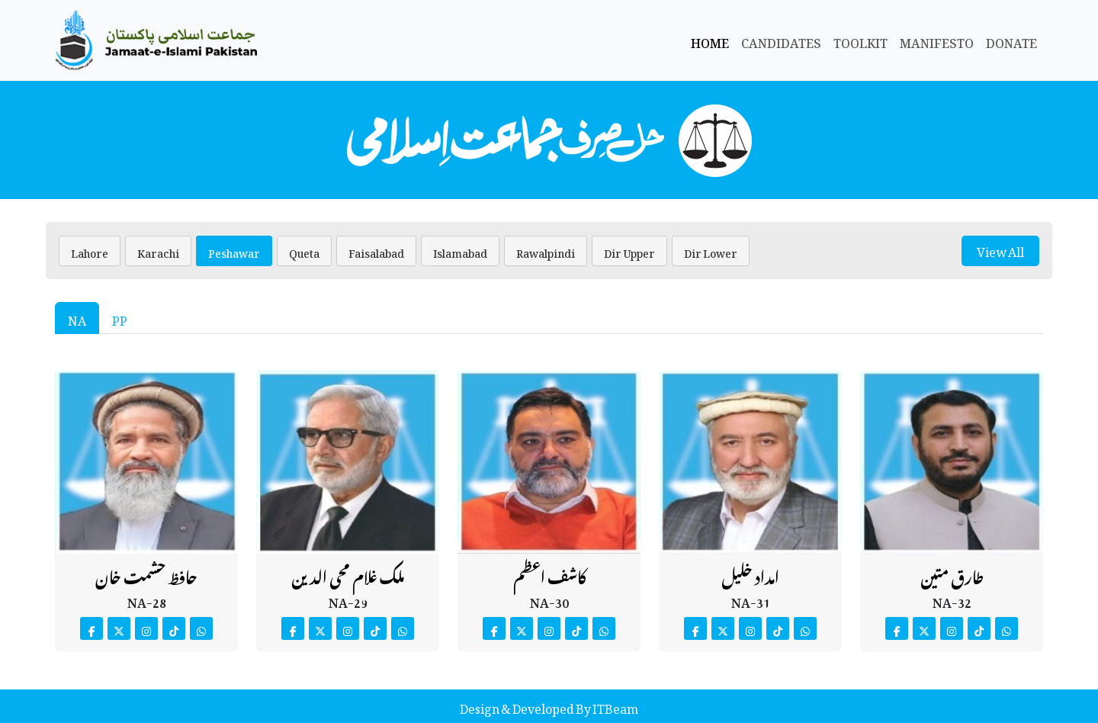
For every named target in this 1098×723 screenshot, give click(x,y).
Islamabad (460, 250)
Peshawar (234, 250)
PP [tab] (119, 318)
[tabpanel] (549, 500)
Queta (304, 250)
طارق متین (952, 574)
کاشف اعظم (549, 574)
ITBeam (614, 706)
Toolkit (860, 40)
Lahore (89, 250)
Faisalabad (376, 250)
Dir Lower (710, 250)
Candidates (781, 40)
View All (1000, 250)
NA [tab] (77, 318)
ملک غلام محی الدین (347, 574)
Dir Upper (629, 250)
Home (710, 40)
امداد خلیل (750, 574)
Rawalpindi (545, 250)
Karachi (158, 250)
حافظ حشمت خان (146, 574)
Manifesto (937, 40)
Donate (1011, 40)
